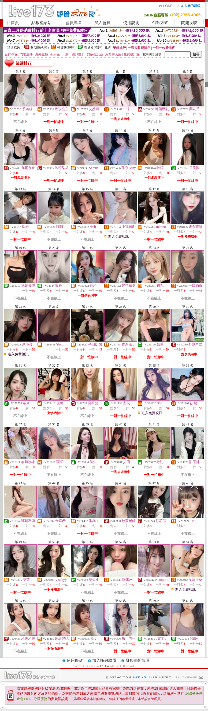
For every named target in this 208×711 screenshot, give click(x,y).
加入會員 (102, 23)
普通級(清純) (93, 47)
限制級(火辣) (40, 47)
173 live (104, 665)
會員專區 (74, 23)
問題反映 (189, 23)
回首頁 (13, 23)
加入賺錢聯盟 (104, 660)
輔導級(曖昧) (66, 47)
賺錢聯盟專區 (138, 660)
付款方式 (160, 23)
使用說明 (131, 23)
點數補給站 (41, 23)
